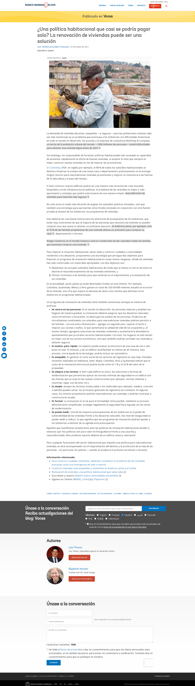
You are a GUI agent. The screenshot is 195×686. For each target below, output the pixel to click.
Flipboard (99, 479)
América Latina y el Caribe (133, 494)
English (64, 58)
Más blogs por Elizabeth (82, 579)
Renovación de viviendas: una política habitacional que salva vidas (87, 471)
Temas (130, 5)
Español (51, 51)
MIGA (70, 684)
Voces (108, 16)
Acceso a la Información (48, 676)
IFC (65, 684)
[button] (166, 6)
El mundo (148, 494)
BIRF (55, 684)
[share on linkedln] (4, 344)
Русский (151, 515)
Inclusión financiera (88, 494)
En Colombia (53, 167)
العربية (140, 515)
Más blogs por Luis (79, 557)
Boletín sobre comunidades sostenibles (96, 475)
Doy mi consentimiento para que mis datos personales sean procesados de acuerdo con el (124, 525)
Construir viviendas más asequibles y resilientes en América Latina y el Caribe (94, 468)
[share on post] (4, 339)
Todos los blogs (117, 5)
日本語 (100, 518)
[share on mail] (4, 328)
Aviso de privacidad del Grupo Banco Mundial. (125, 527)
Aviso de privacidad (71, 649)
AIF (61, 684)
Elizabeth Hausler (60, 47)
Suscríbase (154, 508)
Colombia (117, 494)
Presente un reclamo (162, 676)
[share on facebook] (4, 333)
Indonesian (113, 518)
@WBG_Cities (81, 479)
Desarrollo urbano (70, 494)
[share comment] (4, 355)
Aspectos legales (31, 676)
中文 (90, 518)
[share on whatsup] (4, 349)
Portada (102, 5)
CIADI (76, 684)
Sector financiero (104, 494)
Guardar (53, 663)
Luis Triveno (43, 47)
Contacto (141, 5)
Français (116, 515)
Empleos (62, 676)
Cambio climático (54, 494)
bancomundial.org (159, 2)
